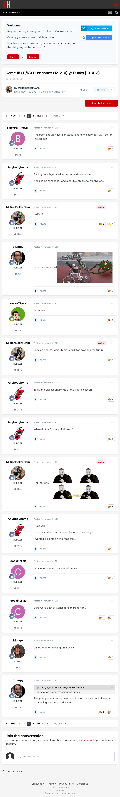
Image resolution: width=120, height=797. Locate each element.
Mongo (18, 640)
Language (38, 783)
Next (40, 116)
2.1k (18, 330)
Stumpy (18, 246)
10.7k (18, 588)
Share (84, 90)
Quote (43, 148)
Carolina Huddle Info (60, 787)
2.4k (18, 155)
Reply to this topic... (31, 756)
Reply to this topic (101, 103)
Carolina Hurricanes (53, 91)
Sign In (13, 57)
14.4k (18, 234)
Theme (51, 783)
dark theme (63, 43)
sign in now (85, 740)
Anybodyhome (18, 167)
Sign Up (33, 57)
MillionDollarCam (28, 87)
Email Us (60, 790)
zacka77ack (18, 303)
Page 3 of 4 (59, 116)
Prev (13, 116)
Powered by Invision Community (60, 793)
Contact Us (82, 783)
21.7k (18, 194)
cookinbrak (18, 561)
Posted (46, 127)
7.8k (18, 274)
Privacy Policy (66, 783)
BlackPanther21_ (18, 127)
